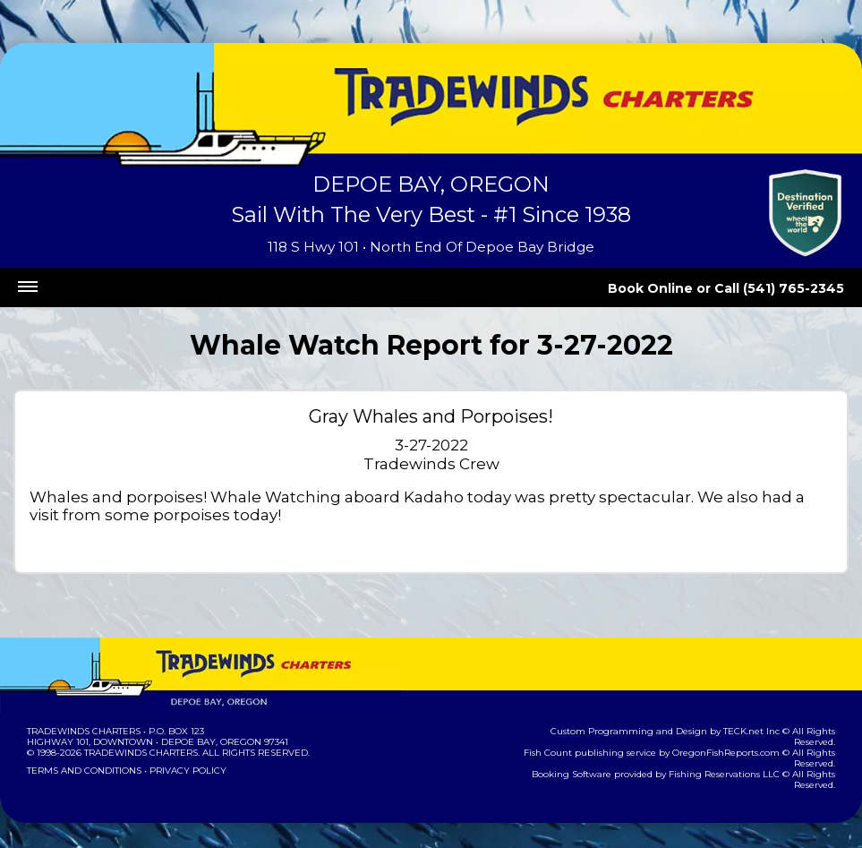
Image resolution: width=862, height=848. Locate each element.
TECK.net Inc (716, 731)
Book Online (675, 288)
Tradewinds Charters (83, 731)
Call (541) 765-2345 (788, 288)
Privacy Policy (182, 770)
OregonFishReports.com (737, 742)
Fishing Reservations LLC (735, 763)
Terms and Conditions (82, 770)
